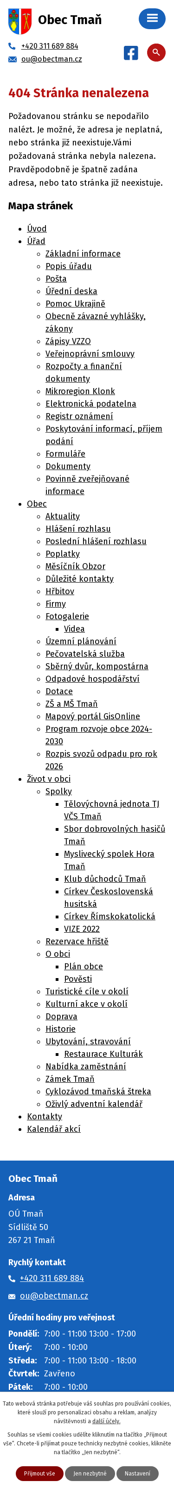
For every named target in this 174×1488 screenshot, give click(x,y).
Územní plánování (80, 641)
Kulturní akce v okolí (86, 1004)
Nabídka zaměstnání (85, 1066)
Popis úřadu (68, 266)
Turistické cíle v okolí (87, 991)
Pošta (56, 279)
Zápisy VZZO (68, 341)
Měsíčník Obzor (75, 566)
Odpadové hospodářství (92, 679)
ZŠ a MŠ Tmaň (71, 704)
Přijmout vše (39, 1473)
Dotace (59, 691)
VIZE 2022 (82, 929)
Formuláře (65, 454)
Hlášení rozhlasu (78, 529)
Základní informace (83, 254)
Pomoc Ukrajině (75, 304)
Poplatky (62, 554)
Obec (37, 504)
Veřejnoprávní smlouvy (90, 354)
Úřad (36, 241)
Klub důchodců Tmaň (105, 879)
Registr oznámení (79, 416)
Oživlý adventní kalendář (93, 1104)
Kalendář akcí (54, 1129)
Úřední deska (71, 291)
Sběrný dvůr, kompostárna (96, 666)
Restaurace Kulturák (103, 1054)
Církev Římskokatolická (109, 916)
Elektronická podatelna (90, 404)
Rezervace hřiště (77, 941)
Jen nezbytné (90, 1473)
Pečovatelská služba (85, 654)
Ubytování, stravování (88, 1041)
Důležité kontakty (79, 579)
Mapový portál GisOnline (92, 716)
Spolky (58, 791)
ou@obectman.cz (54, 1296)
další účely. (106, 1421)
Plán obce (83, 966)
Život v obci (49, 779)
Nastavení (137, 1473)
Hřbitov (59, 591)
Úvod (37, 229)
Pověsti (78, 979)
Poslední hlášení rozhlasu (96, 541)
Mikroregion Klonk (80, 391)
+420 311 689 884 (52, 1278)
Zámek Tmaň (70, 1079)
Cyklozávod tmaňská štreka (98, 1091)
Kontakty (44, 1116)
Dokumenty (67, 466)
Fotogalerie (67, 616)
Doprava (61, 1016)
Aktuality (62, 516)
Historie (60, 1029)
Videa (74, 629)
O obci (57, 954)
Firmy (55, 604)
